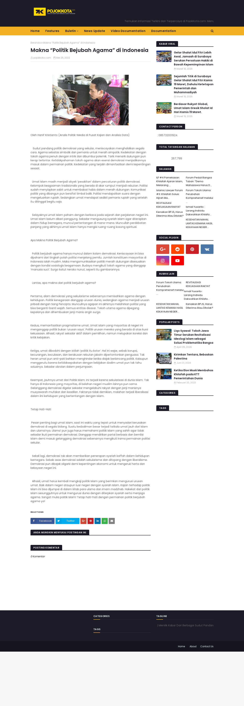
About (193, 646)
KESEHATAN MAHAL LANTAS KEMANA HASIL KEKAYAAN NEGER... (199, 223)
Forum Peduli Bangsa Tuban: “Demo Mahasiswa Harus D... (199, 181)
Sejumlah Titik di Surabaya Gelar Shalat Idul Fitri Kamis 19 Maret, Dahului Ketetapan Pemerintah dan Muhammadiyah (194, 84)
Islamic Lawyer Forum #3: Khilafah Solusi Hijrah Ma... (169, 194)
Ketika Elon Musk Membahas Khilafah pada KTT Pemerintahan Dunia (193, 374)
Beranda (35, 42)
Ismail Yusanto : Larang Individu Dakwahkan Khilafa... (198, 210)
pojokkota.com (42, 57)
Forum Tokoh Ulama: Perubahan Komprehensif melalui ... (199, 196)
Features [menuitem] (52, 31)
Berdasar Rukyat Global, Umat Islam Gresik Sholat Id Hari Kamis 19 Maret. (193, 108)
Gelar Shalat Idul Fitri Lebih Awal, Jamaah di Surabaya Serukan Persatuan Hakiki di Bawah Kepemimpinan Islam (193, 58)
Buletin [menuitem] (70, 31)
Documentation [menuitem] (163, 31)
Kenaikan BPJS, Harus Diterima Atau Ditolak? (170, 214)
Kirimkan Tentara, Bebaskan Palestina (193, 356)
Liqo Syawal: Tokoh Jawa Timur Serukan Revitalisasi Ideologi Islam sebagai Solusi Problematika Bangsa (193, 337)
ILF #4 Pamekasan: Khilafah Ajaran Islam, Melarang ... (169, 181)
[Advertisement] (114, 678)
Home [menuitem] (35, 31)
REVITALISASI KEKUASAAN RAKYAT (168, 205)
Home (181, 646)
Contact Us (207, 646)
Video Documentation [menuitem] (128, 31)
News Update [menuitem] (94, 31)
